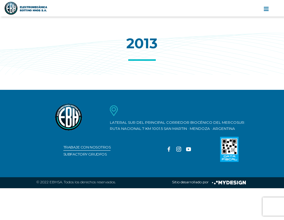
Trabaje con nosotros (86, 147)
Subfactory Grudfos (84, 154)
